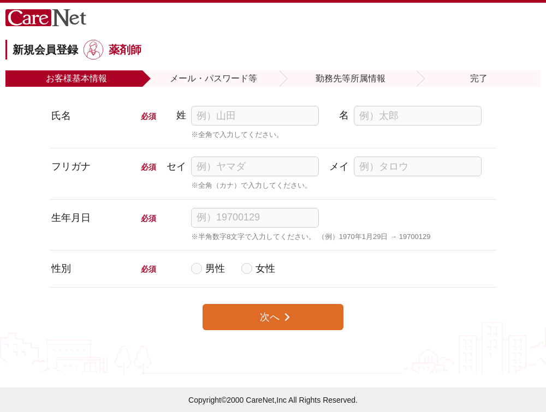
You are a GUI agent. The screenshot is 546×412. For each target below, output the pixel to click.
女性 (265, 268)
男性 (215, 268)
